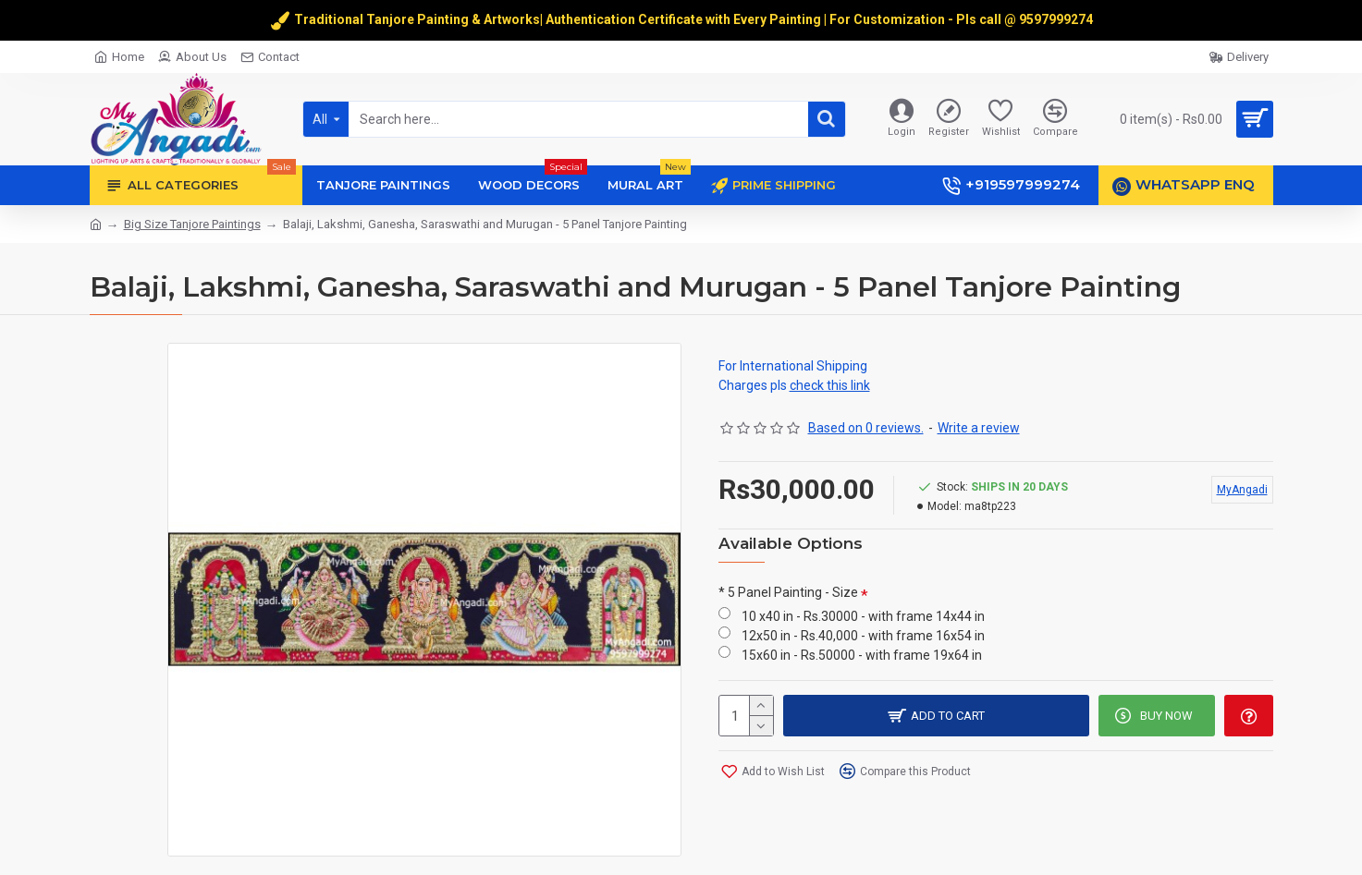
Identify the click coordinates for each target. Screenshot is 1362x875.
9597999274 (1057, 19)
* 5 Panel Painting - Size (788, 592)
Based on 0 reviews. (866, 427)
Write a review (979, 427)
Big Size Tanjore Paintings (192, 224)
